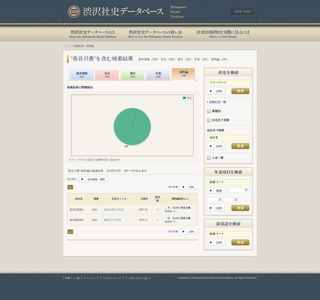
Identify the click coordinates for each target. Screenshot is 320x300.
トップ (66, 46)
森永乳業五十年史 (114, 209)
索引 (133, 75)
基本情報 (82, 75)
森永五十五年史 (112, 219)
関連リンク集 (72, 277)
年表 (158, 75)
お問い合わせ (136, 277)
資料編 (184, 74)
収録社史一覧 (217, 102)
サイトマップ (91, 277)
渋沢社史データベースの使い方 (155, 34)
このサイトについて (113, 277)
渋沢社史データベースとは (92, 34)
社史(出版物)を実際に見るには (223, 34)
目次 (107, 75)
